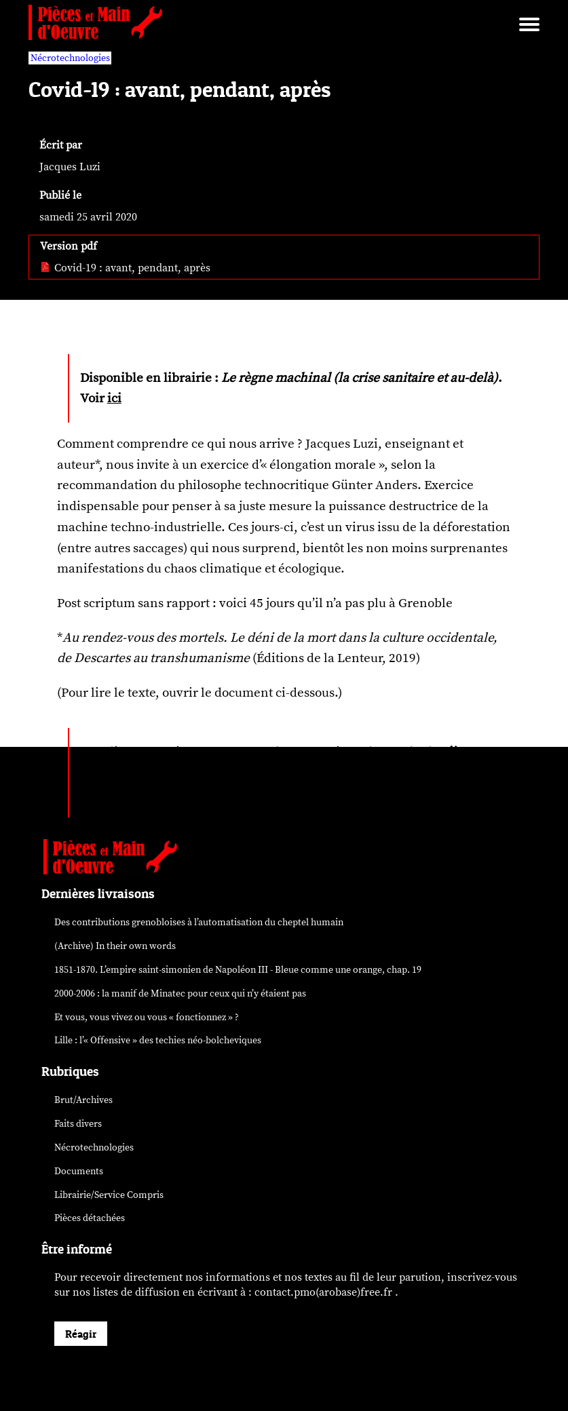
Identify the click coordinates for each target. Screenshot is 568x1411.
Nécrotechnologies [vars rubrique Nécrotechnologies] (70, 58)
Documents (78, 1171)
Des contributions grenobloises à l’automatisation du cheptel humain (198, 922)
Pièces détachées (89, 1218)
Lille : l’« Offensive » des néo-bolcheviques (157, 1040)
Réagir (80, 1333)
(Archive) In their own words (115, 946)
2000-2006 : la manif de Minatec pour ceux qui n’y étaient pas (180, 993)
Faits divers (78, 1123)
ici (114, 398)
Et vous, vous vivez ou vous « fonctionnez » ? (146, 1017)
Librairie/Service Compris (109, 1194)
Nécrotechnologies (94, 1147)
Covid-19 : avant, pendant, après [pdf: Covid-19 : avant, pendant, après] (125, 267)
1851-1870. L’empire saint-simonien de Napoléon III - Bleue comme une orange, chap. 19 (237, 969)
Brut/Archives (83, 1100)
